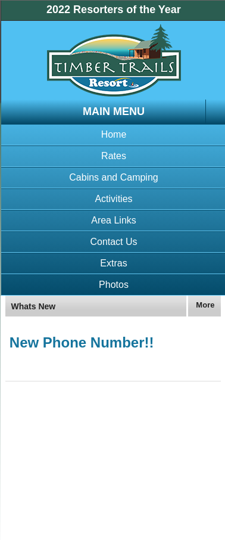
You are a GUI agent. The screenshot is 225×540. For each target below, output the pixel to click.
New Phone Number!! (82, 342)
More (205, 304)
